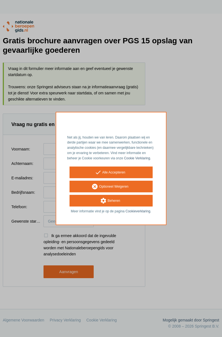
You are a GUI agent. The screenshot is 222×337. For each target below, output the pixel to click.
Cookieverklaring (138, 211)
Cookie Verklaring (137, 158)
